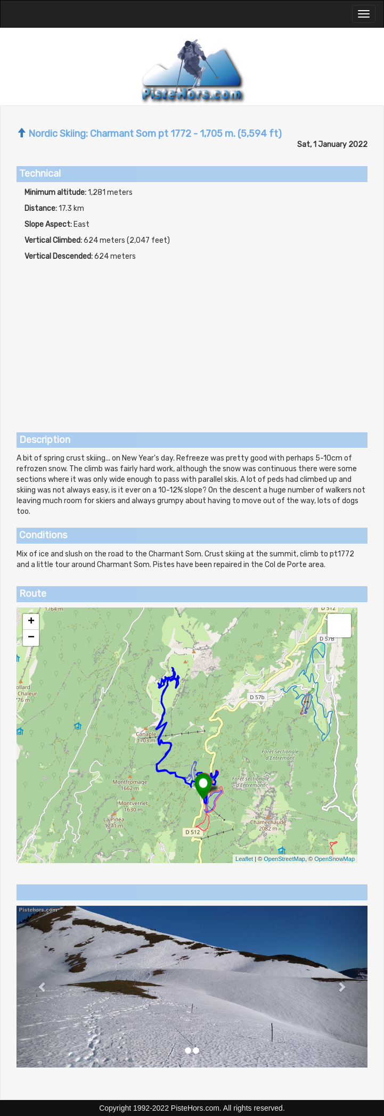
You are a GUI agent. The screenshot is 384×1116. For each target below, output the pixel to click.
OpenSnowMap (334, 859)
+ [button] (31, 622)
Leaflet (244, 859)
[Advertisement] (192, 341)
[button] (43, 987)
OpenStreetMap (284, 859)
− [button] (31, 638)
